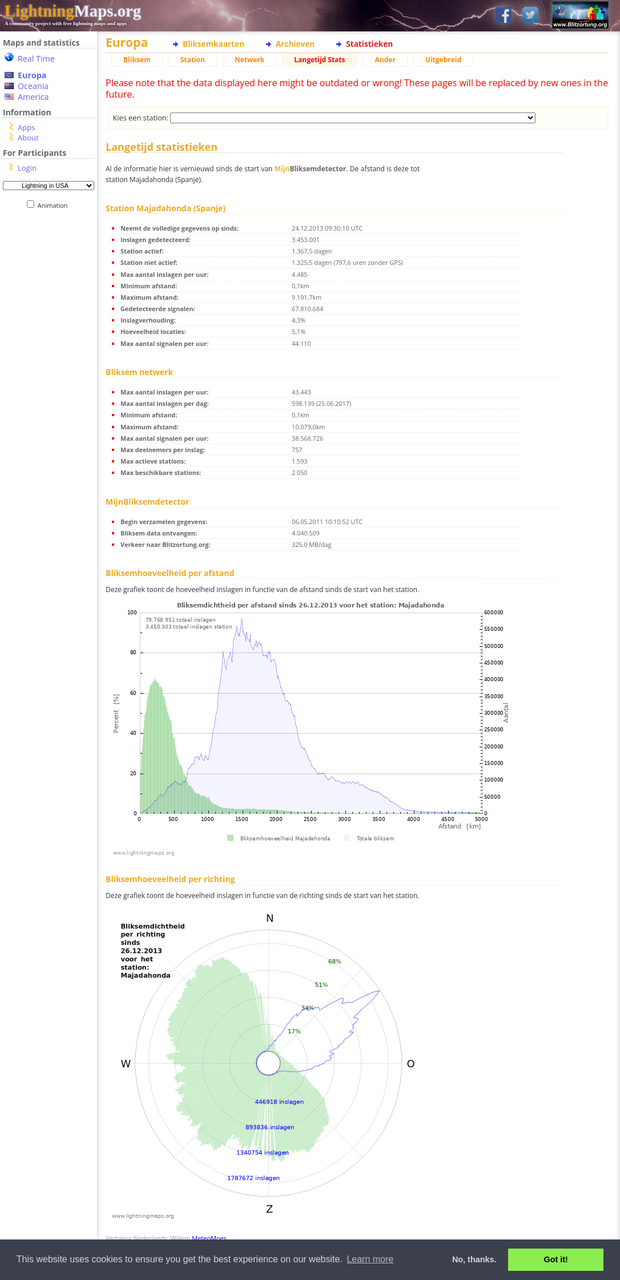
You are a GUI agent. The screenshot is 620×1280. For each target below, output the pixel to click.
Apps (26, 127)
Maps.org (73, 11)
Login (27, 168)
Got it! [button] (556, 1259)
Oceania (33, 85)
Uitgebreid (443, 60)
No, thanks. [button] (474, 1259)
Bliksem (137, 60)
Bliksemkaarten (213, 43)
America (33, 96)
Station (192, 60)
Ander (385, 60)
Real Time (36, 58)
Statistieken (369, 43)
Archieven (295, 43)
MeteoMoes (209, 1238)
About (28, 137)
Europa (32, 75)
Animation (55, 205)
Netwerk (249, 60)
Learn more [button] (370, 1259)
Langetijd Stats (319, 60)
